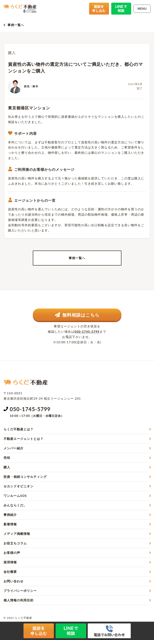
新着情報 (10, 524)
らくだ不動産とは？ (18, 429)
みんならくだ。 (15, 505)
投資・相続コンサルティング (25, 477)
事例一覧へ (16, 25)
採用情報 (10, 562)
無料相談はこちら (77, 314)
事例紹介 (10, 515)
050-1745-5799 (86, 331)
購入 (7, 467)
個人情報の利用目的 (18, 600)
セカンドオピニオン (18, 486)
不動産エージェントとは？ (23, 439)
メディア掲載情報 (17, 534)
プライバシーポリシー (20, 591)
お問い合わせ (13, 581)
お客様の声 (12, 553)
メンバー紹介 (13, 448)
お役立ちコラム (15, 543)
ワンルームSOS (15, 496)
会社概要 (10, 572)
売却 (7, 458)
